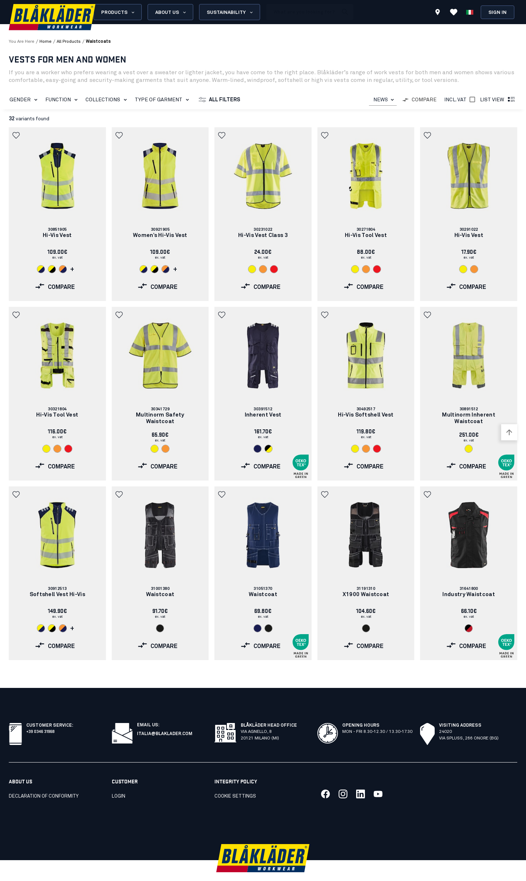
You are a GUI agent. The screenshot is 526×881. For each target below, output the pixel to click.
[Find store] (438, 13)
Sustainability (230, 12)
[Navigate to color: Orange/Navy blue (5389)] (63, 269)
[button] (17, 135)
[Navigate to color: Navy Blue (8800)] (258, 628)
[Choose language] (470, 12)
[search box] (302, 12)
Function (62, 99)
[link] (57, 214)
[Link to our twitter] (343, 778)
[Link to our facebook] (325, 778)
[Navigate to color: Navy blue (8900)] (258, 449)
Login (118, 780)
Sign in (497, 12)
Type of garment (163, 99)
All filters (219, 99)
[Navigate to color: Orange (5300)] (263, 269)
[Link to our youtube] (378, 778)
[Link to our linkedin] (360, 778)
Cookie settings (235, 780)
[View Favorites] (454, 12)
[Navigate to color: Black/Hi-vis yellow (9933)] (268, 449)
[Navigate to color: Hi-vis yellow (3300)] (252, 269)
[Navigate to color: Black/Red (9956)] (469, 628)
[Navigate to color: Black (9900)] (160, 628)
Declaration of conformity (44, 780)
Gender (24, 99)
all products (69, 41)
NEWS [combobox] (380, 99)
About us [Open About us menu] (171, 12)
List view (498, 99)
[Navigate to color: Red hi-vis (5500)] (274, 269)
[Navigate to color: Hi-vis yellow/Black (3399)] (52, 269)
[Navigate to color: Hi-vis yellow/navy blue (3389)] (41, 269)
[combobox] (383, 100)
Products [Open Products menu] (118, 12)
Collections (107, 99)
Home (45, 41)
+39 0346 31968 (40, 714)
